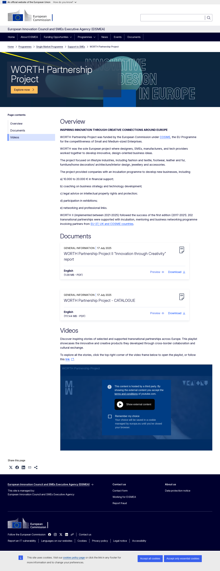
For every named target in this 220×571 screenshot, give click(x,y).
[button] (157, 272)
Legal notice (120, 540)
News (104, 37)
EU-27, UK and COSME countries (112, 223)
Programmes (85, 37)
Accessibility (139, 540)
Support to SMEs (76, 46)
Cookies (82, 540)
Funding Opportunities (56, 37)
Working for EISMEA (124, 496)
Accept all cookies (150, 558)
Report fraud (120, 503)
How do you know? (64, 2)
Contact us (85, 534)
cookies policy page (74, 557)
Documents (134, 37)
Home (11, 37)
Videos (14, 137)
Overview (16, 123)
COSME (165, 137)
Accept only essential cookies (182, 558)
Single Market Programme (49, 46)
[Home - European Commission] (33, 15)
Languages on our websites (56, 540)
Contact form (120, 490)
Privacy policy (100, 540)
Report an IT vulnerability (22, 540)
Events (118, 37)
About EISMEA (29, 37)
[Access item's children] (71, 37)
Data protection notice (177, 490)
